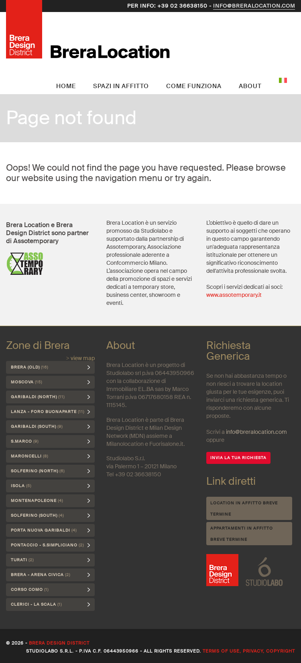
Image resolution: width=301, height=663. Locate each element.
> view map (80, 358)
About (250, 86)
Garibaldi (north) (38, 396)
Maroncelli (29, 456)
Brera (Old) (29, 367)
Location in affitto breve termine (244, 508)
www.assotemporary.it (234, 294)
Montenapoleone (37, 500)
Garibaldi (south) (37, 426)
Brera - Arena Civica (40, 574)
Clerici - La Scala (36, 604)
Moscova (26, 382)
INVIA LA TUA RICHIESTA (238, 457)
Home (66, 86)
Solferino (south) (37, 515)
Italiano (283, 80)
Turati (22, 559)
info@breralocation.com (254, 5)
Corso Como (30, 589)
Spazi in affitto (121, 86)
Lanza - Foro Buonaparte (47, 411)
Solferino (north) (38, 471)
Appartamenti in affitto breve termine (241, 534)
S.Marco (25, 441)
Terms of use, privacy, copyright (249, 651)
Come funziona (194, 86)
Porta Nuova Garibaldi (44, 530)
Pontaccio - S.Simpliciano (47, 545)
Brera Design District (59, 643)
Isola (21, 485)
